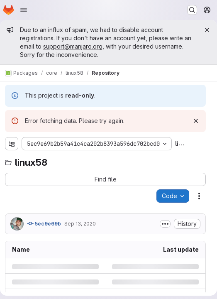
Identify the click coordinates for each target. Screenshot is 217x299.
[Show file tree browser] (11, 143)
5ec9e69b (44, 223)
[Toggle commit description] (165, 224)
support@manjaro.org (72, 46)
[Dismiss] (196, 121)
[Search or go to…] (192, 10)
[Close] (207, 30)
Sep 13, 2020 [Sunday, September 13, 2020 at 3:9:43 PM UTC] (80, 224)
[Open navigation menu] (23, 10)
